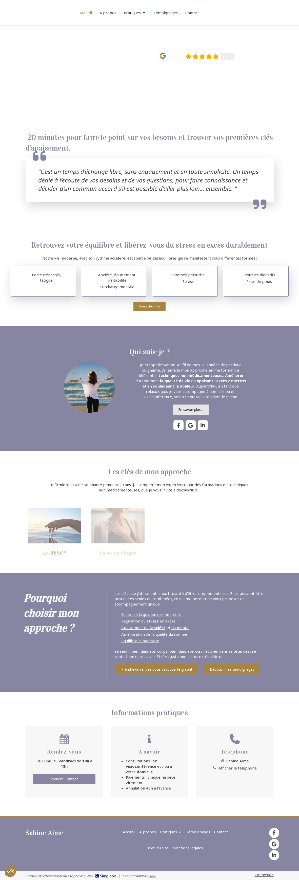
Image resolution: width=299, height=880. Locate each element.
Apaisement (132, 627)
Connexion (264, 874)
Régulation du (140, 621)
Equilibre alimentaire (140, 640)
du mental (180, 627)
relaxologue (156, 391)
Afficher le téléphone (237, 768)
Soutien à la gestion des (144, 614)
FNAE (152, 875)
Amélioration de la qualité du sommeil (155, 634)
